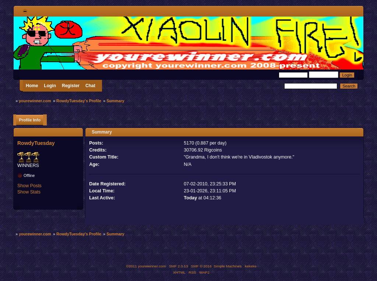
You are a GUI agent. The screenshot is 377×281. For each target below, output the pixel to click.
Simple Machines (228, 266)
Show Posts (29, 185)
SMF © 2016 (201, 266)
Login (50, 85)
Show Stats (28, 192)
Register (71, 85)
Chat (90, 85)
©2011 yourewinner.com (146, 266)
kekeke (251, 266)
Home (32, 85)
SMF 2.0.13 (178, 266)
